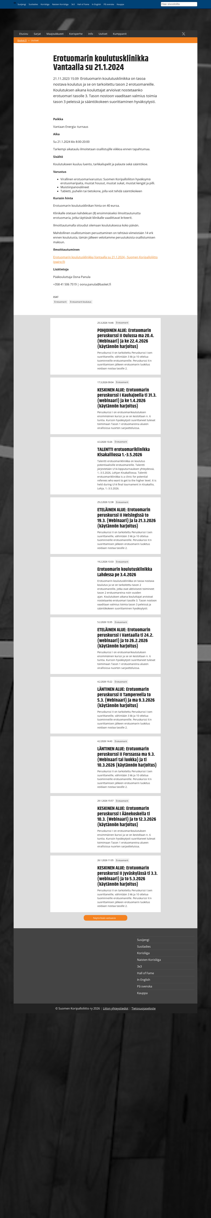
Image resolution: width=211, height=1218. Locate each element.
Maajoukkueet (55, 33)
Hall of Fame (83, 4)
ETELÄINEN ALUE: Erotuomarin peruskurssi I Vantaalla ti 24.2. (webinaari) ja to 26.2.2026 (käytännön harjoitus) (125, 638)
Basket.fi (22, 40)
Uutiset (103, 33)
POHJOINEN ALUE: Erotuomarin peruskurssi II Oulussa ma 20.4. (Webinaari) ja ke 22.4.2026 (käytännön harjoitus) (125, 339)
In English (96, 4)
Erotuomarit (60, 302)
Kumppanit (120, 33)
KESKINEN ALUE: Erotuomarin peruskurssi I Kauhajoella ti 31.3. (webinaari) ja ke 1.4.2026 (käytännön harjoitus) (127, 398)
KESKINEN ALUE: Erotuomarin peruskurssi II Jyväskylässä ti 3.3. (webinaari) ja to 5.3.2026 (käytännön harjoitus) (127, 876)
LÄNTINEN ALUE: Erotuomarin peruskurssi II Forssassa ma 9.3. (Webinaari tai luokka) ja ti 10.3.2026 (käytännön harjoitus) (127, 757)
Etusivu (23, 33)
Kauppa (120, 4)
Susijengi (22, 4)
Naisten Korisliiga (60, 4)
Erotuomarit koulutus (80, 302)
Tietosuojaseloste (143, 1008)
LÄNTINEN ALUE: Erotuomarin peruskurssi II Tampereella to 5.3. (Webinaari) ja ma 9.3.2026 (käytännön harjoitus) (126, 697)
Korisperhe (76, 33)
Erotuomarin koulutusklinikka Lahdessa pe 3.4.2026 (124, 572)
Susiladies (33, 4)
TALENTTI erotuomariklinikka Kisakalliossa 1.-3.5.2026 (123, 452)
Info (90, 33)
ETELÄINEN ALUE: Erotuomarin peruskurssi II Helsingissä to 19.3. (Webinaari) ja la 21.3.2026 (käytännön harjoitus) (126, 518)
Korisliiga (45, 4)
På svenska (109, 4)
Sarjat (37, 33)
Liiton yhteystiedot (115, 1008)
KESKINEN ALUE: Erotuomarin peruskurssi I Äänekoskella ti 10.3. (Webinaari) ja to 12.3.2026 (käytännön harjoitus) (126, 817)
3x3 (73, 4)
